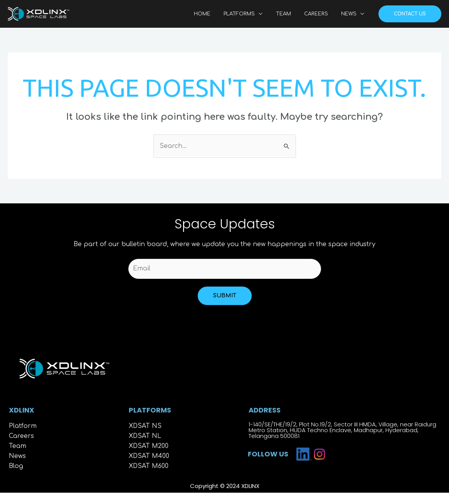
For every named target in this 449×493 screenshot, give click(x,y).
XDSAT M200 (149, 446)
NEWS (350, 14)
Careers (21, 436)
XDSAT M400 (149, 456)
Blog (16, 466)
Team (17, 446)
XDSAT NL (145, 436)
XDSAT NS (145, 426)
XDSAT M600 (149, 466)
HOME (216, 14)
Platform (23, 426)
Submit (224, 296)
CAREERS (321, 14)
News (17, 456)
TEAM (291, 14)
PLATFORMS (250, 14)
